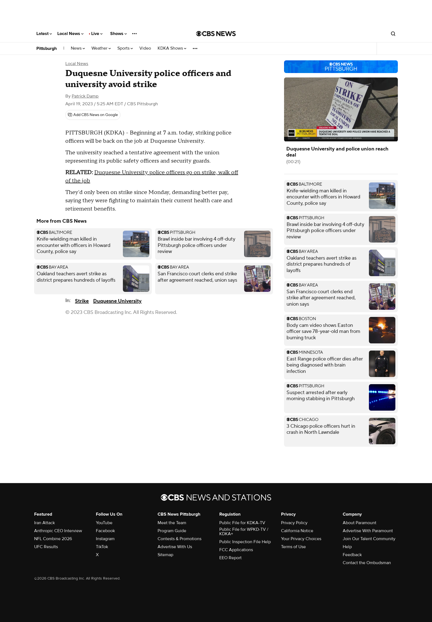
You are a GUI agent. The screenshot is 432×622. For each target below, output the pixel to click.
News (78, 48)
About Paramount (359, 523)
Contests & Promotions (179, 539)
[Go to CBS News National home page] (216, 33)
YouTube (104, 523)
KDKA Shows (172, 48)
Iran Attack (44, 523)
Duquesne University (117, 301)
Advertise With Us (175, 547)
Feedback (352, 555)
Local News (70, 33)
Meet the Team (172, 523)
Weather (101, 48)
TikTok (102, 547)
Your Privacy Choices (301, 539)
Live (96, 33)
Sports (125, 48)
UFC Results (46, 547)
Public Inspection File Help (245, 542)
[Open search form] (393, 33)
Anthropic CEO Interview (58, 531)
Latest (44, 33)
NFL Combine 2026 (53, 539)
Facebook (105, 531)
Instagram (105, 539)
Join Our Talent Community (369, 539)
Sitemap (165, 555)
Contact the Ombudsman (367, 563)
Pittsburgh (46, 48)
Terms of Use (293, 547)
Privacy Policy (294, 523)
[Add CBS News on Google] (92, 115)
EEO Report (230, 558)
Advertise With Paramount (368, 531)
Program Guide (172, 531)
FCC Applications (236, 550)
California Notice (297, 531)
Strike (82, 301)
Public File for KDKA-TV (242, 523)
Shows (118, 33)
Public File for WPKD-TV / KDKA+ (243, 531)
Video (145, 48)
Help (347, 547)
